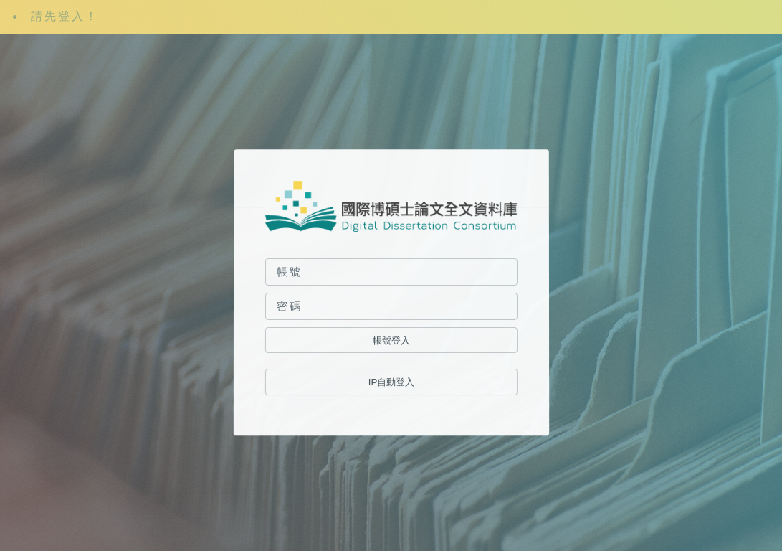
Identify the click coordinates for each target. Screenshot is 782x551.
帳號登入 (390, 340)
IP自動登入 (391, 382)
